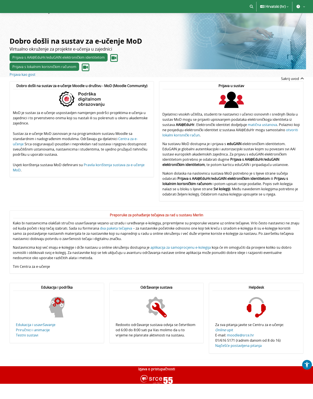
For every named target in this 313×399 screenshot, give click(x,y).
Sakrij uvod (292, 93)
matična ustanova (262, 139)
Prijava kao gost (22, 89)
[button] (251, 21)
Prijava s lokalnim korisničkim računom (44, 81)
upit (224, 345)
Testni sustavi (27, 350)
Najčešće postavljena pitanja (238, 360)
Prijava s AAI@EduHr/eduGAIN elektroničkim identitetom (58, 72)
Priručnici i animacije (33, 345)
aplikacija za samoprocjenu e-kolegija (180, 262)
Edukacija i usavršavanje (35, 340)
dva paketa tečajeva (116, 243)
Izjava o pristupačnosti (156, 384)
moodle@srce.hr (240, 350)
